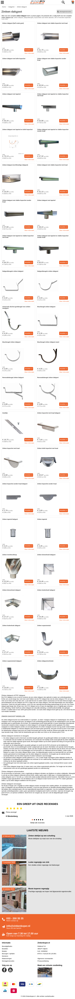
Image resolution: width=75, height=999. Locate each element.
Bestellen (5, 949)
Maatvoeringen (7, 958)
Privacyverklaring (43, 961)
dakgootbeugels (28, 17)
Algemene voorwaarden (45, 958)
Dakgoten (11, 7)
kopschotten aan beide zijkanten (44, 17)
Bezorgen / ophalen (8, 953)
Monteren (5, 956)
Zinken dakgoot (22, 7)
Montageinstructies (65, 11)
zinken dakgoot (18, 17)
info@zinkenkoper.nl (18, 926)
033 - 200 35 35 (14, 918)
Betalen (4, 951)
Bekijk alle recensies (37, 823)
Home (4, 7)
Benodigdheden (7, 946)
